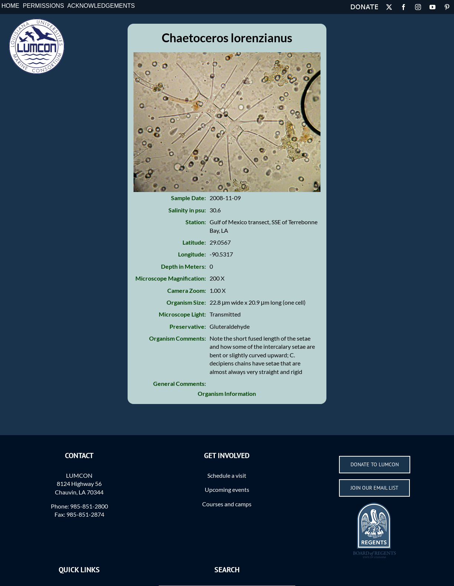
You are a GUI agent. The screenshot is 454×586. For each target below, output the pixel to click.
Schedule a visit (226, 475)
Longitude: (192, 254)
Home (10, 6)
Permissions (43, 6)
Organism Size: (186, 302)
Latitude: (194, 242)
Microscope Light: (182, 314)
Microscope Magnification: (170, 278)
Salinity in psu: (187, 209)
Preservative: (188, 326)
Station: (195, 221)
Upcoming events (227, 489)
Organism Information (227, 393)
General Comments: (179, 383)
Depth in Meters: (183, 266)
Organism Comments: (177, 338)
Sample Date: (188, 197)
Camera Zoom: (186, 290)
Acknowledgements (101, 6)
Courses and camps (226, 503)
